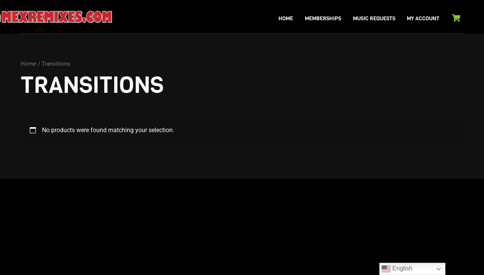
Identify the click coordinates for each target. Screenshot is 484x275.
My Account (423, 18)
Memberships (323, 18)
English (397, 268)
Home (285, 18)
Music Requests (374, 18)
